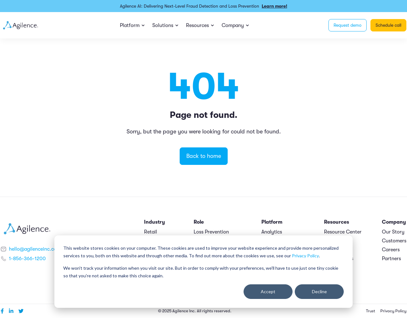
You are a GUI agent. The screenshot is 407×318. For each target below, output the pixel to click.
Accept (268, 291)
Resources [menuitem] (197, 25)
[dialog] (203, 271)
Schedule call (388, 25)
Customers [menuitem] (394, 241)
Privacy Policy (305, 255)
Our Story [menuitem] (393, 232)
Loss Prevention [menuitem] (211, 232)
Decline (319, 291)
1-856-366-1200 (27, 258)
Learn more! (274, 6)
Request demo (348, 25)
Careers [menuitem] (391, 250)
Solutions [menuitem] (162, 25)
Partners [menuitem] (391, 258)
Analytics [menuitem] (271, 232)
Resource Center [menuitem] (343, 232)
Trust (370, 311)
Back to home (203, 156)
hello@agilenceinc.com (35, 249)
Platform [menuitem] (130, 25)
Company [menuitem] (233, 25)
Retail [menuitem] (150, 232)
